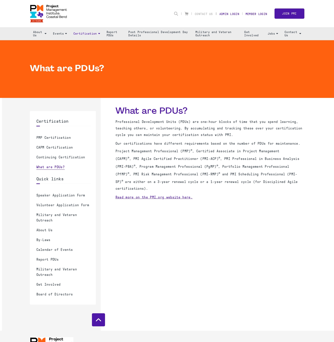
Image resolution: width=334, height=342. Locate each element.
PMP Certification (53, 137)
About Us (40, 33)
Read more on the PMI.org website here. (154, 197)
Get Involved (251, 33)
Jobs (273, 33)
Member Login (256, 14)
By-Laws (43, 240)
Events (60, 33)
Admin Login (229, 14)
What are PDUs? (50, 167)
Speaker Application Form (60, 195)
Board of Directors (54, 294)
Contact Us (204, 14)
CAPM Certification (54, 147)
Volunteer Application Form (62, 205)
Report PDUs (112, 33)
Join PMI (289, 13)
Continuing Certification (60, 157)
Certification (86, 33)
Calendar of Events (54, 249)
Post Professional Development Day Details (158, 33)
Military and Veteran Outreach (213, 33)
